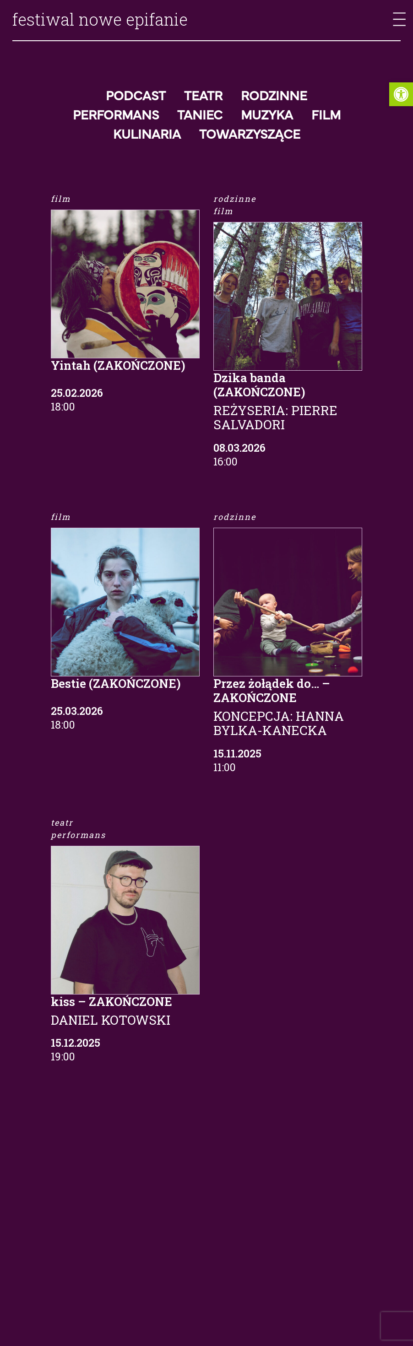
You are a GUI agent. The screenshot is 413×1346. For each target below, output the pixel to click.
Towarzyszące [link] (249, 135)
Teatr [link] (203, 96)
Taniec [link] (200, 115)
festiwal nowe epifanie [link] (100, 19)
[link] (401, 94)
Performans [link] (116, 115)
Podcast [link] (136, 96)
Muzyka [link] (267, 115)
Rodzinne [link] (274, 96)
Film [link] (326, 115)
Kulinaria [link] (147, 135)
